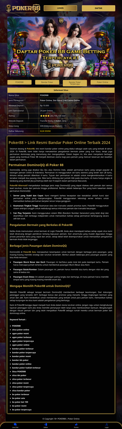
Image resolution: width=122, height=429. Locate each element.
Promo (76, 426)
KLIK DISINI (45, 131)
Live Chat (15, 426)
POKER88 (44, 95)
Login (107, 426)
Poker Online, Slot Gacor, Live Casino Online (60, 100)
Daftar (46, 426)
